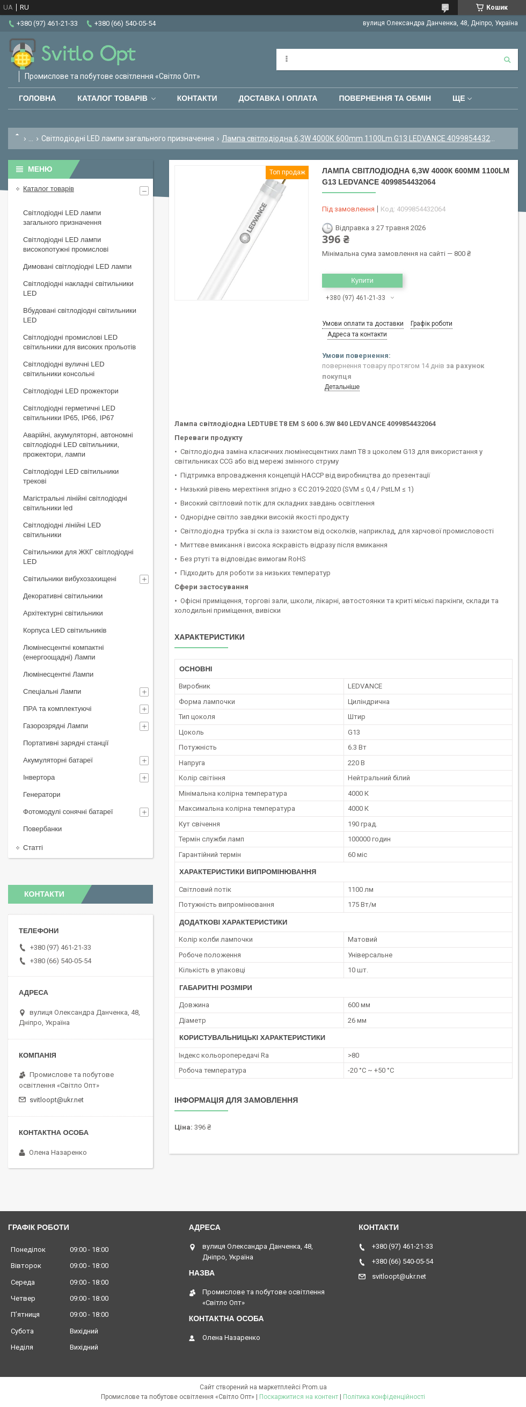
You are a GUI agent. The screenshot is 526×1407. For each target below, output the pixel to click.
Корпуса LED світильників (64, 630)
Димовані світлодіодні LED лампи (77, 266)
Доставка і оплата (278, 98)
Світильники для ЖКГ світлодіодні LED (78, 557)
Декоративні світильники (63, 596)
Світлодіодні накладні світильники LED (78, 288)
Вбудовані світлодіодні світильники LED (79, 315)
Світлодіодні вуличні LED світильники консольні (64, 369)
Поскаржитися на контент (298, 1397)
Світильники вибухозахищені (69, 579)
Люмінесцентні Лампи (58, 674)
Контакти (197, 98)
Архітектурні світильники (63, 613)
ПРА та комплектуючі (57, 709)
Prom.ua (314, 1387)
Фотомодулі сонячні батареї (68, 812)
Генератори (42, 794)
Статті (33, 848)
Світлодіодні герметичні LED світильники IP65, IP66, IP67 (69, 413)
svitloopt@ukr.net (57, 1100)
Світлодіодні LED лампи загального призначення (127, 138)
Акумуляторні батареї (58, 760)
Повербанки (42, 829)
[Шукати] (507, 59)
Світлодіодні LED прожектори (71, 391)
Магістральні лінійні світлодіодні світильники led (75, 503)
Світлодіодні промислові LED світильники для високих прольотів (79, 342)
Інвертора (39, 777)
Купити (362, 280)
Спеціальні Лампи (52, 691)
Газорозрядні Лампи (55, 726)
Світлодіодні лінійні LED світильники (62, 530)
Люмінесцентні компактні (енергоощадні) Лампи (63, 652)
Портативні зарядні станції (65, 743)
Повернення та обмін (385, 98)
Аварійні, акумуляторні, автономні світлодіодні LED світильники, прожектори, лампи (78, 444)
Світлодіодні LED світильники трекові (71, 476)
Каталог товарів (112, 98)
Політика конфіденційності (384, 1397)
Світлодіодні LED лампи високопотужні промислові (65, 244)
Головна (37, 98)
